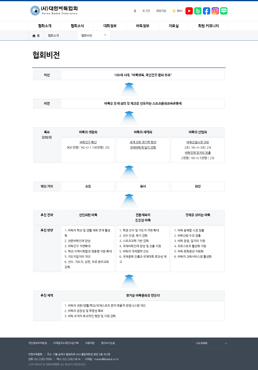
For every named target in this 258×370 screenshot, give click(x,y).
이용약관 (90, 343)
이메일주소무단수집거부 (66, 343)
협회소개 (53, 35)
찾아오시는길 (108, 343)
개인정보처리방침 (37, 343)
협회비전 (86, 35)
